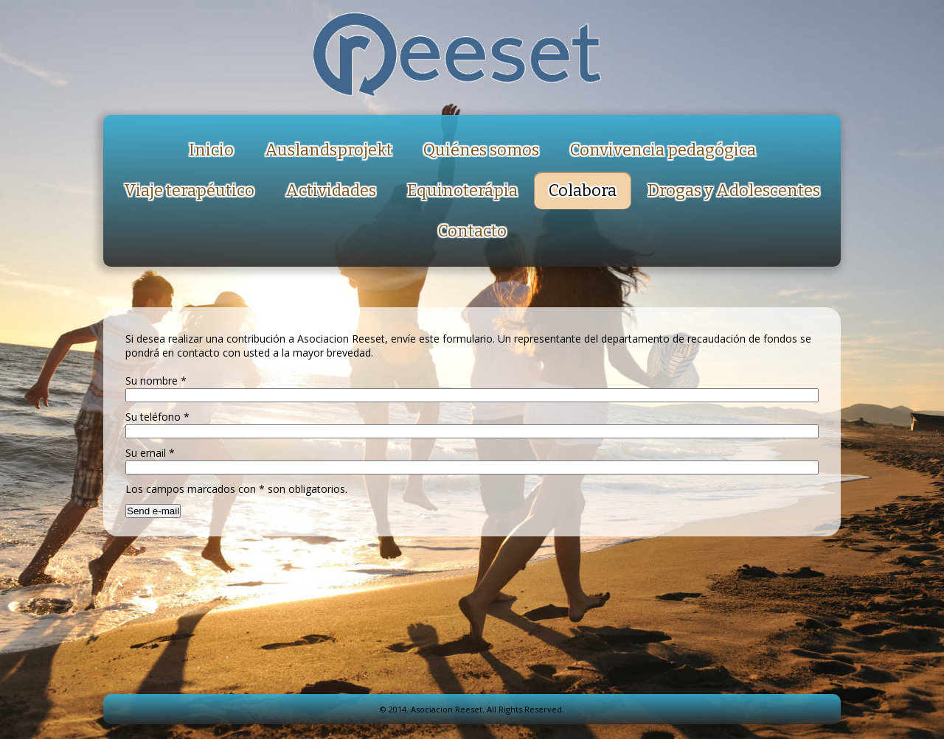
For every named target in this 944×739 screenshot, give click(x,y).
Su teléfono (157, 417)
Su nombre (156, 381)
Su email (150, 453)
